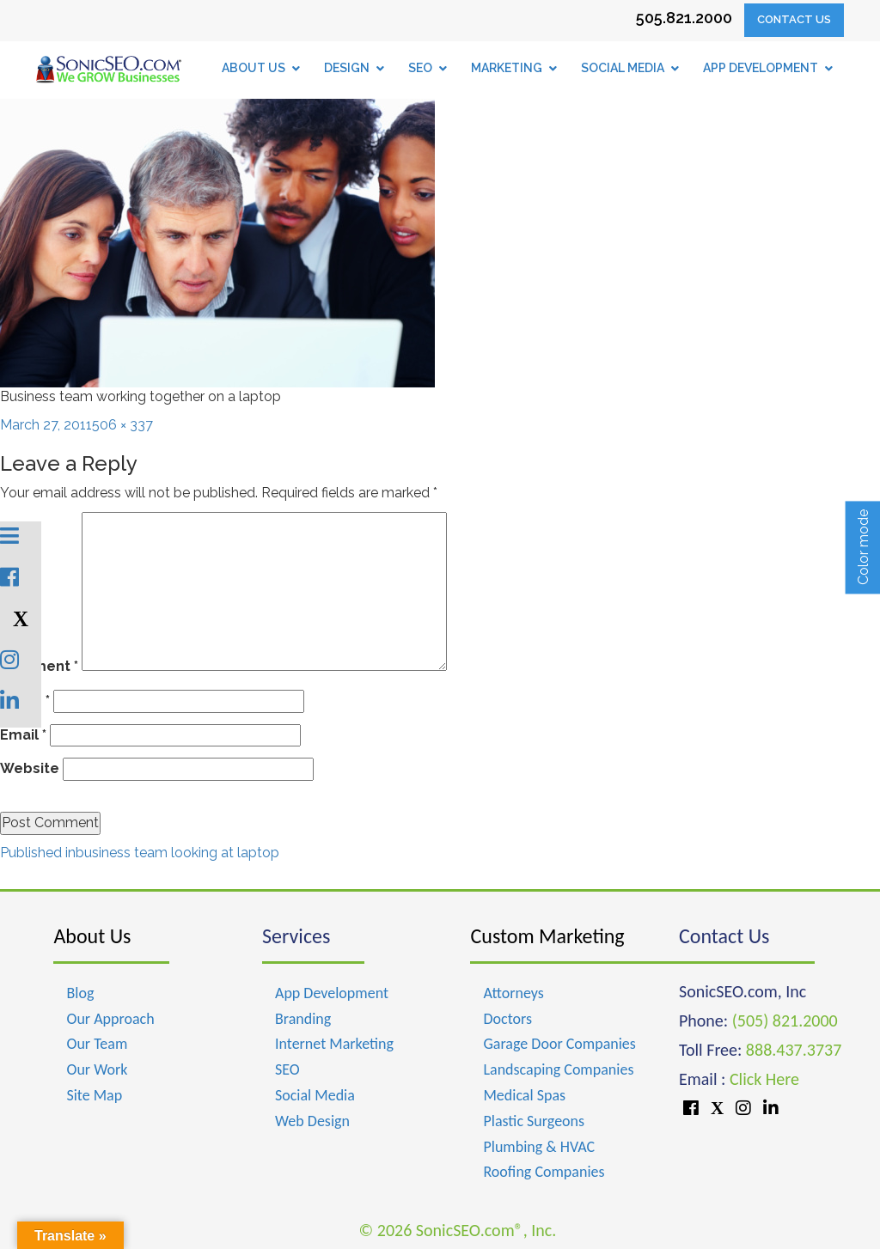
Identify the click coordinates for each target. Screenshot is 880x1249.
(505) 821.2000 (785, 1020)
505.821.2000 (684, 18)
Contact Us (794, 19)
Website (29, 768)
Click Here (764, 1079)
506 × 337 (122, 425)
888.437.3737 (793, 1049)
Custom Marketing (547, 935)
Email (23, 735)
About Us (92, 935)
